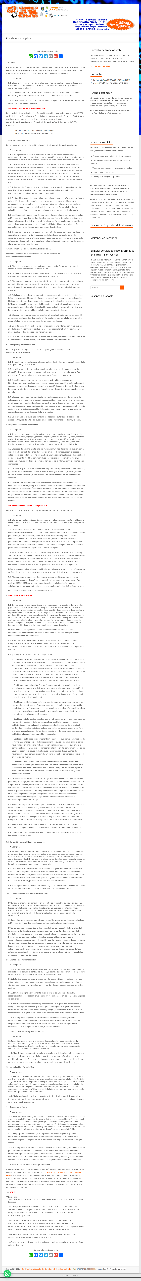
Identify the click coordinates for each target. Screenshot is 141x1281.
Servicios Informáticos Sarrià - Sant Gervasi (38, 1269)
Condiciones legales (63, 1269)
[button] (7, 1273)
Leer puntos (17, 78)
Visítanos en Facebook (103, 237)
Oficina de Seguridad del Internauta (111, 225)
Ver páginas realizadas (100, 66)
